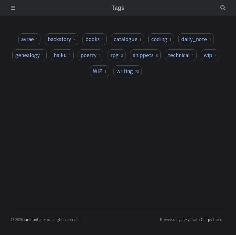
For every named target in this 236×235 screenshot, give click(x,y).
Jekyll (186, 219)
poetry (90, 55)
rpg (117, 55)
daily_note (196, 39)
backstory (61, 39)
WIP (99, 71)
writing (127, 71)
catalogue (127, 39)
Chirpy (206, 219)
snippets (145, 55)
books (94, 39)
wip (210, 55)
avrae (29, 39)
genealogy (29, 55)
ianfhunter (32, 219)
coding (161, 39)
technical (181, 55)
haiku (62, 55)
